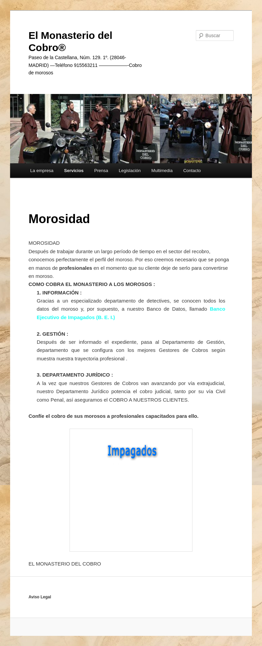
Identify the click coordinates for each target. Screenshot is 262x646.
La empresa (42, 170)
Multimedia (162, 170)
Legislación (130, 170)
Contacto (192, 170)
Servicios (74, 170)
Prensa (101, 170)
